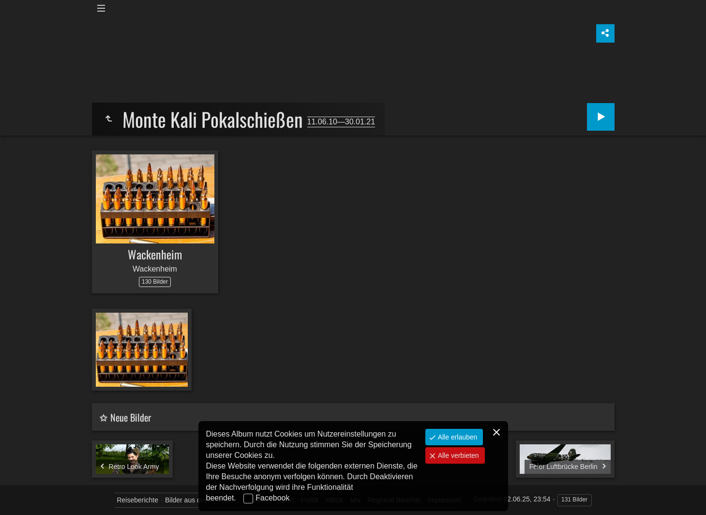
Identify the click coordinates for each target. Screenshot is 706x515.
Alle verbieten (457, 455)
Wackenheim (155, 254)
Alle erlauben (457, 437)
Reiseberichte (137, 500)
